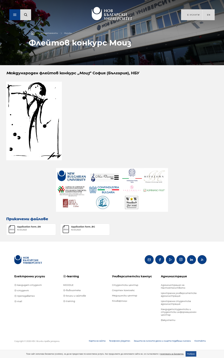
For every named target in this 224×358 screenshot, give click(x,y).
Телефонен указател (119, 341)
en (208, 15)
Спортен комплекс (123, 290)
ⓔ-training (69, 301)
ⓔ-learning (71, 276)
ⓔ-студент (21, 290)
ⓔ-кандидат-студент (28, 285)
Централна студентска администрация (176, 302)
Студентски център (125, 285)
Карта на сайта (97, 341)
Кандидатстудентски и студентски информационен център (178, 312)
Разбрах (191, 354)
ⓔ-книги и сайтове (74, 295)
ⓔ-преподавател (24, 296)
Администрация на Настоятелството (173, 286)
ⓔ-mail (18, 301)
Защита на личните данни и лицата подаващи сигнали (162, 341)
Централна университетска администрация (178, 294)
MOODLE (68, 285)
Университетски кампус (132, 276)
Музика (68, 33)
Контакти (200, 341)
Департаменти (49, 33)
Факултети (168, 320)
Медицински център (124, 295)
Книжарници (119, 300)
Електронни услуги (29, 276)
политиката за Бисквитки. (172, 354)
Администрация (174, 276)
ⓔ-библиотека (72, 290)
